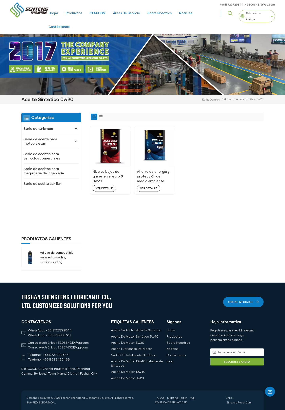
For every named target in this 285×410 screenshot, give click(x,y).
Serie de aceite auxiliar (42, 184)
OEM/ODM (97, 13)
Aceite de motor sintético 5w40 (134, 336)
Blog (170, 361)
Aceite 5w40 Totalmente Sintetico (136, 330)
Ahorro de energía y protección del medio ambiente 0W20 (153, 176)
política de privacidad (171, 402)
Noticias (185, 13)
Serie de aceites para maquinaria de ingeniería (44, 171)
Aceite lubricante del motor (131, 348)
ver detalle (104, 188)
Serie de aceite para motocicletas (40, 141)
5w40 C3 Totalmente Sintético (133, 355)
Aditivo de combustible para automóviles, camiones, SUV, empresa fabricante (56, 220)
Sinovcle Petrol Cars (239, 402)
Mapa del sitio (177, 398)
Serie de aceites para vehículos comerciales (42, 156)
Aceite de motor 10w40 (128, 371)
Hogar (53, 13)
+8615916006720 (58, 335)
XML (192, 398)
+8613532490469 (56, 359)
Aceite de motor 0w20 (127, 378)
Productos (74, 13)
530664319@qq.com (261, 4)
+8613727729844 (231, 4)
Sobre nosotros (159, 13)
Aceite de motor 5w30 (127, 342)
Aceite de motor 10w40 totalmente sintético (137, 363)
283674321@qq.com (73, 347)
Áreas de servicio (126, 13)
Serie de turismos (38, 129)
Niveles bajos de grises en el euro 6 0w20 (108, 176)
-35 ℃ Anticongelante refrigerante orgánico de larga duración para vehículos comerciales (56, 243)
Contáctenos (58, 26)
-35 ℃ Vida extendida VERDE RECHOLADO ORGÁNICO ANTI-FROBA (56, 266)
